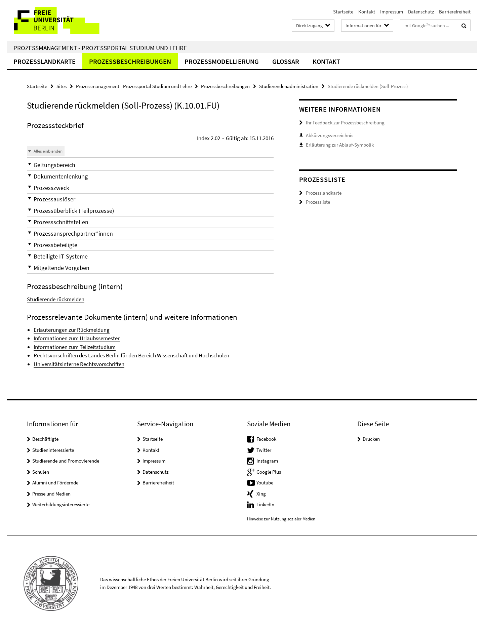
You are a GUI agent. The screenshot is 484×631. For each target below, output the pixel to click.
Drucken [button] (371, 439)
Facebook (266, 439)
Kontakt (366, 11)
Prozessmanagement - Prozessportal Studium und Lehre (100, 48)
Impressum (391, 11)
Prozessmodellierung (222, 61)
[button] (150, 165)
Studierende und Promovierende (65, 461)
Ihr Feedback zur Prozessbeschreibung (345, 122)
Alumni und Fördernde (55, 482)
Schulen (40, 472)
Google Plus (268, 472)
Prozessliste (318, 202)
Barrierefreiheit (455, 11)
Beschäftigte (45, 439)
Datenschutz (421, 11)
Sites (61, 86)
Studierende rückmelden (55, 299)
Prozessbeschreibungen (130, 61)
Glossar (285, 61)
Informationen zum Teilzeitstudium (75, 347)
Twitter (263, 450)
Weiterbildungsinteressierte (60, 504)
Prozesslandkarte (44, 61)
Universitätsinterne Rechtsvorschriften (79, 364)
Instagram (267, 461)
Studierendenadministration (288, 86)
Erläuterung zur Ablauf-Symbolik (340, 145)
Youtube (264, 482)
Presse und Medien (51, 493)
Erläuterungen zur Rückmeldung (72, 329)
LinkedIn (265, 504)
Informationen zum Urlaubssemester (77, 338)
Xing (261, 493)
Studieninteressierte (53, 450)
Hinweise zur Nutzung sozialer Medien (281, 519)
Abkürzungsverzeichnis (329, 135)
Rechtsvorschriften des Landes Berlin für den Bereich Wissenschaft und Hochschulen (131, 355)
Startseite (343, 11)
